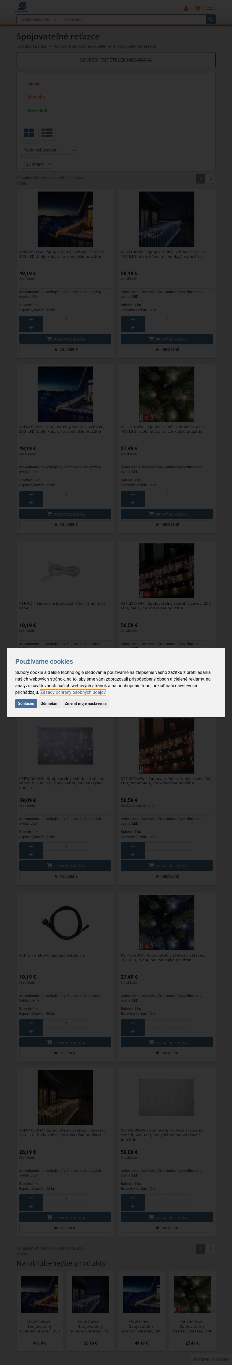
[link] (73, 692)
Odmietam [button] (49, 703)
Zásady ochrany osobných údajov (73, 692)
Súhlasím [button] (26, 703)
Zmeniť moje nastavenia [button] (85, 703)
